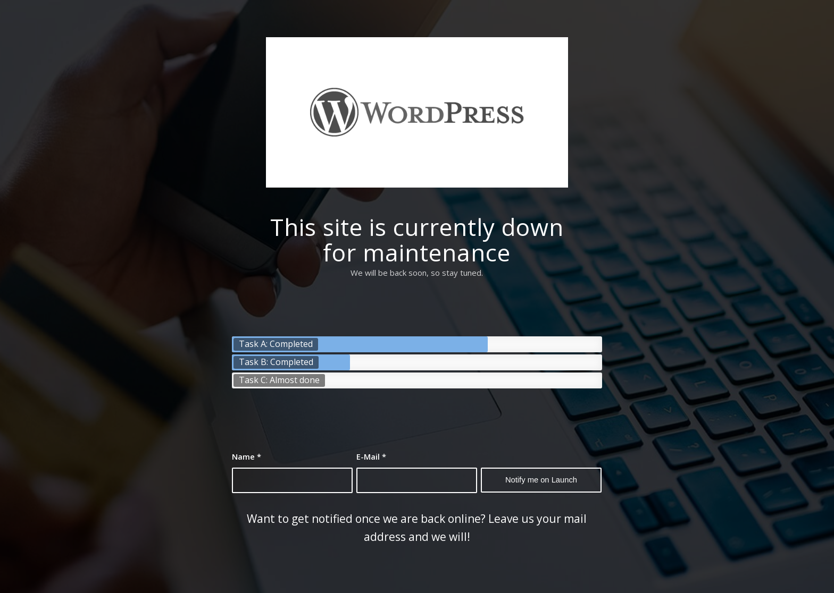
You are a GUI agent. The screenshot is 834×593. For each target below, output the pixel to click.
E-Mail (371, 456)
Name (246, 456)
